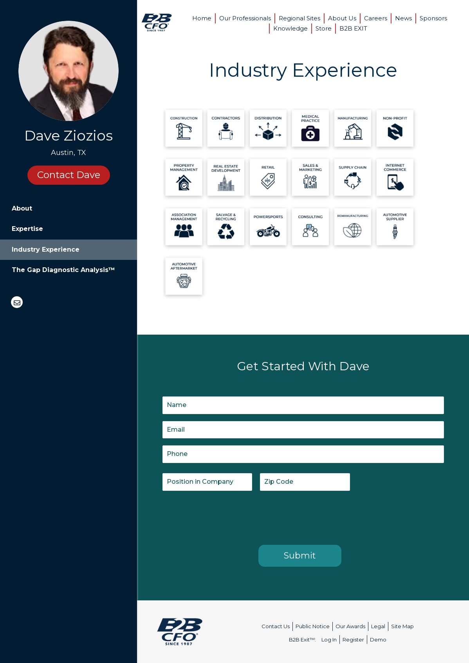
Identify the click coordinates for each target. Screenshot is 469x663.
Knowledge (290, 28)
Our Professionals (245, 18)
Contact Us (276, 626)
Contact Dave (68, 174)
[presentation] (221, 516)
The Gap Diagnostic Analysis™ (63, 270)
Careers (375, 18)
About (22, 208)
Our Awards (350, 626)
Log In (329, 639)
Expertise (27, 228)
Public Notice (313, 626)
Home (201, 18)
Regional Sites (299, 18)
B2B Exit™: (302, 639)
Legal (378, 626)
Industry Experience (45, 249)
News (403, 18)
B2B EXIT (353, 28)
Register (353, 639)
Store (324, 28)
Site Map (402, 626)
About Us (342, 18)
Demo (378, 639)
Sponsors (433, 18)
